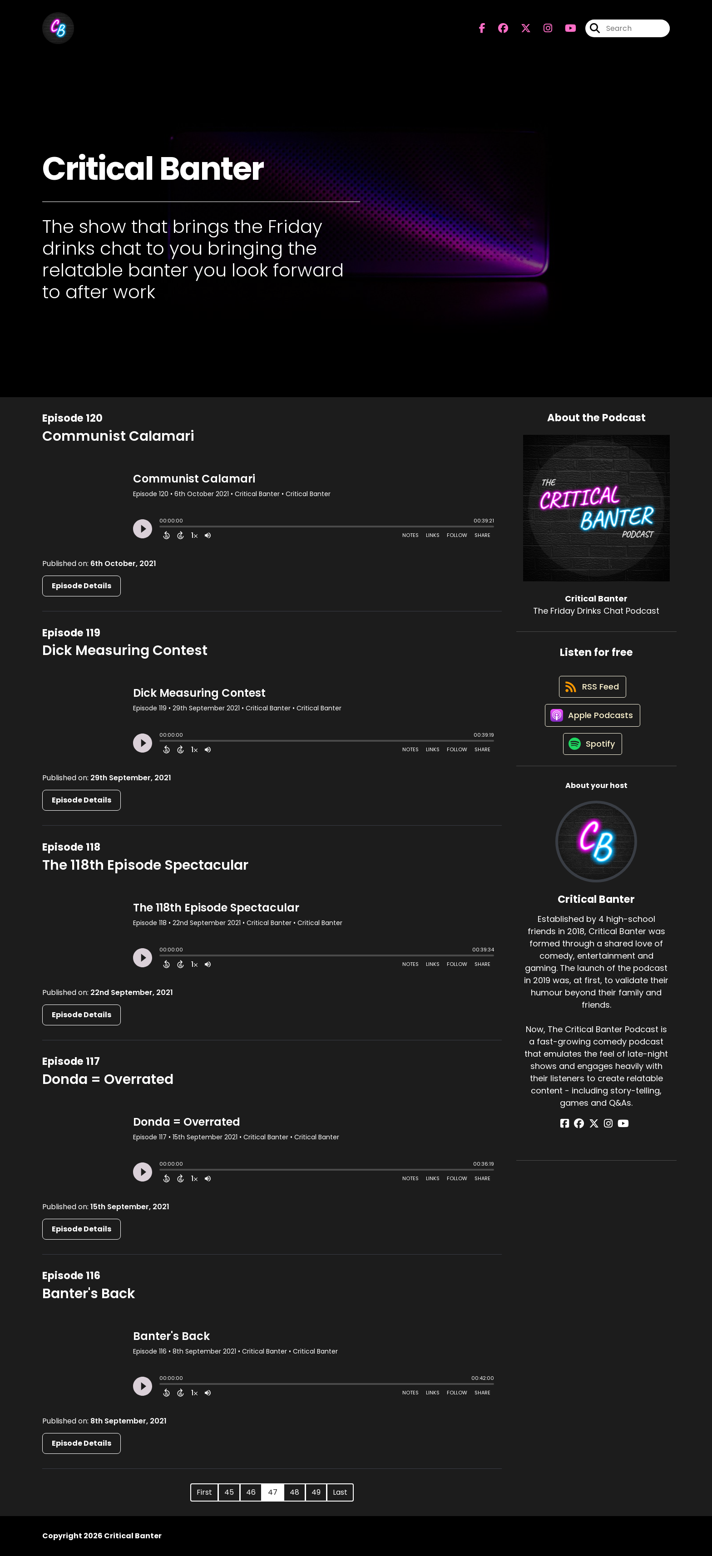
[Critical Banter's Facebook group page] (497, 30)
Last (340, 1492)
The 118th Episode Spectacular (145, 865)
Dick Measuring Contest (125, 650)
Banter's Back (88, 1293)
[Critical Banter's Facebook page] (482, 30)
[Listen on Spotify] (592, 755)
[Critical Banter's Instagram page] (542, 30)
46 (251, 1492)
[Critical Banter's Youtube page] (565, 30)
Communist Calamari (118, 436)
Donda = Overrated (107, 1079)
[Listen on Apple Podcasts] (592, 722)
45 (229, 1492)
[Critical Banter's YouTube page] (618, 1135)
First (204, 1492)
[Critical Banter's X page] (520, 30)
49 (316, 1492)
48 (294, 1492)
